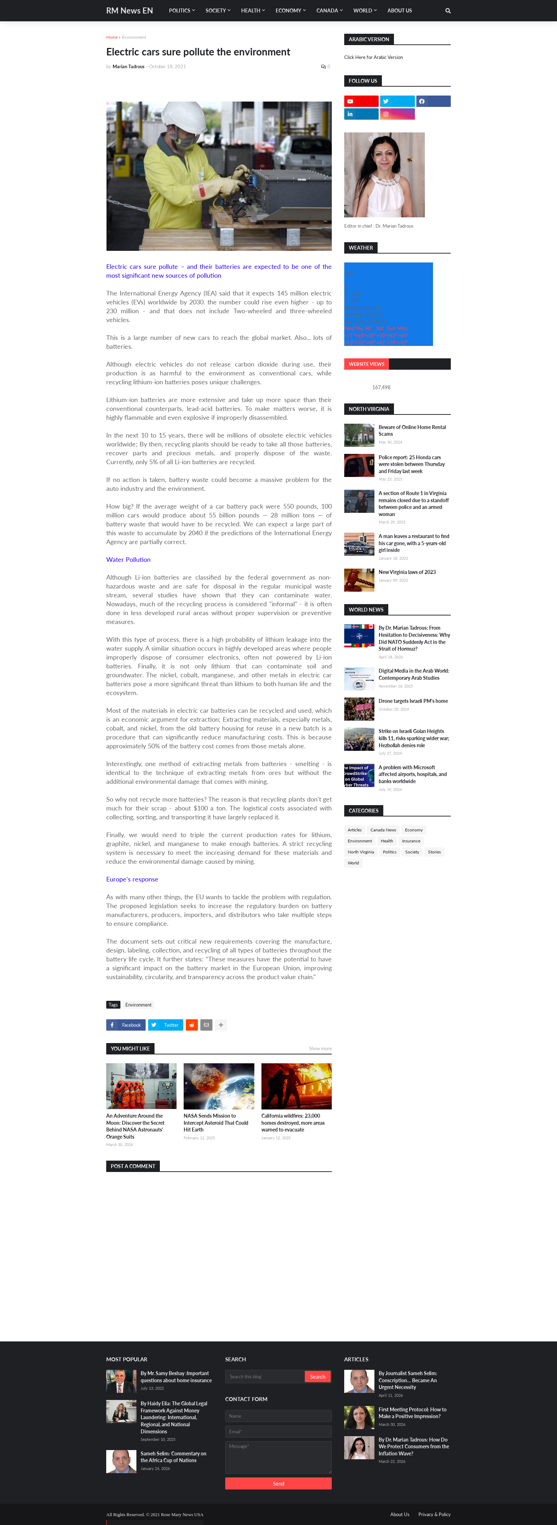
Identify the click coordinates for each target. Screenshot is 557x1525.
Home (112, 37)
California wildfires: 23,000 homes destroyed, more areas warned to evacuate (293, 1123)
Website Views (366, 364)
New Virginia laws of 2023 (407, 572)
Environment (134, 37)
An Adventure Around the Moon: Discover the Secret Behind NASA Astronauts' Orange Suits (135, 1126)
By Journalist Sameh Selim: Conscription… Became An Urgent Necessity (408, 1380)
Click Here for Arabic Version (373, 57)
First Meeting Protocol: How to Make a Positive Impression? (413, 1413)
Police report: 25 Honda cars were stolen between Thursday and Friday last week (412, 464)
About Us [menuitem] (400, 10)
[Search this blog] (265, 1376)
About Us (400, 1514)
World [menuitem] (362, 10)
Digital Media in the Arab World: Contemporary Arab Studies (414, 674)
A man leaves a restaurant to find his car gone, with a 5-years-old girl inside (414, 543)
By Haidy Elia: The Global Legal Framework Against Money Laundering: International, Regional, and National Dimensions (174, 1417)
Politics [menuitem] (179, 10)
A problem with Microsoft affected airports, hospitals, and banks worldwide (413, 774)
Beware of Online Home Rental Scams (412, 430)
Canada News (383, 829)
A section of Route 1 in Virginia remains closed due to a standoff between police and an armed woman (414, 503)
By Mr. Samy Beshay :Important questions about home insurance (176, 1376)
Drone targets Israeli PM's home (413, 701)
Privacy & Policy (434, 1514)
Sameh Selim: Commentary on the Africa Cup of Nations (173, 1457)
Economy (414, 829)
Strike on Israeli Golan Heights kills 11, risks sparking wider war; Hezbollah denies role (414, 738)
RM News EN (129, 10)
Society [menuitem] (216, 10)
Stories (434, 851)
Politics (389, 851)
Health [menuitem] (250, 10)
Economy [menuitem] (288, 10)
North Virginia (361, 851)
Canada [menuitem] (327, 10)
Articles (355, 829)
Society (412, 851)
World (353, 862)
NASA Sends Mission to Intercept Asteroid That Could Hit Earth (216, 1123)
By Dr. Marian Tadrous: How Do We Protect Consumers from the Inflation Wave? (414, 1446)
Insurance (411, 840)
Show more (320, 1048)
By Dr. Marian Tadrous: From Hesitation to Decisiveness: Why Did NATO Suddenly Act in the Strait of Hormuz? (414, 638)
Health (387, 840)
